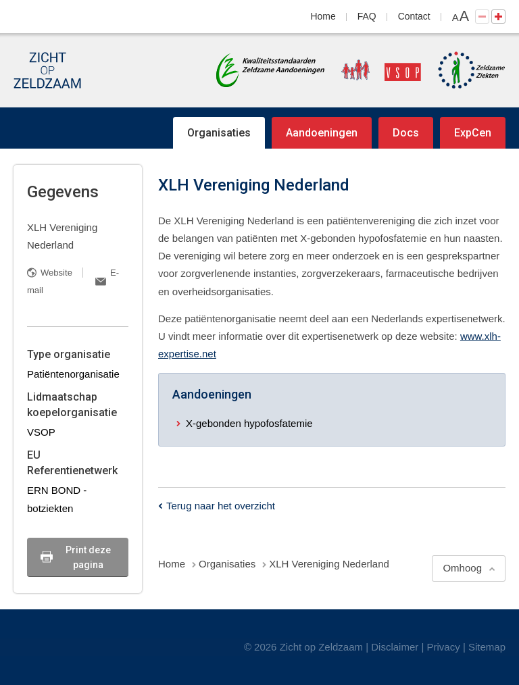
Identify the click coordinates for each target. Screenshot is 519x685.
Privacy (443, 647)
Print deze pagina (88, 557)
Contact (414, 16)
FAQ (366, 16)
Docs (406, 132)
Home (323, 16)
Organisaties (219, 132)
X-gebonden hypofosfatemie (249, 423)
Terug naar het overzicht (220, 505)
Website (56, 273)
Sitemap (486, 647)
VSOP (41, 432)
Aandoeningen (321, 132)
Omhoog (462, 568)
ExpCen (472, 132)
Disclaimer (394, 647)
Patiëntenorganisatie (73, 374)
